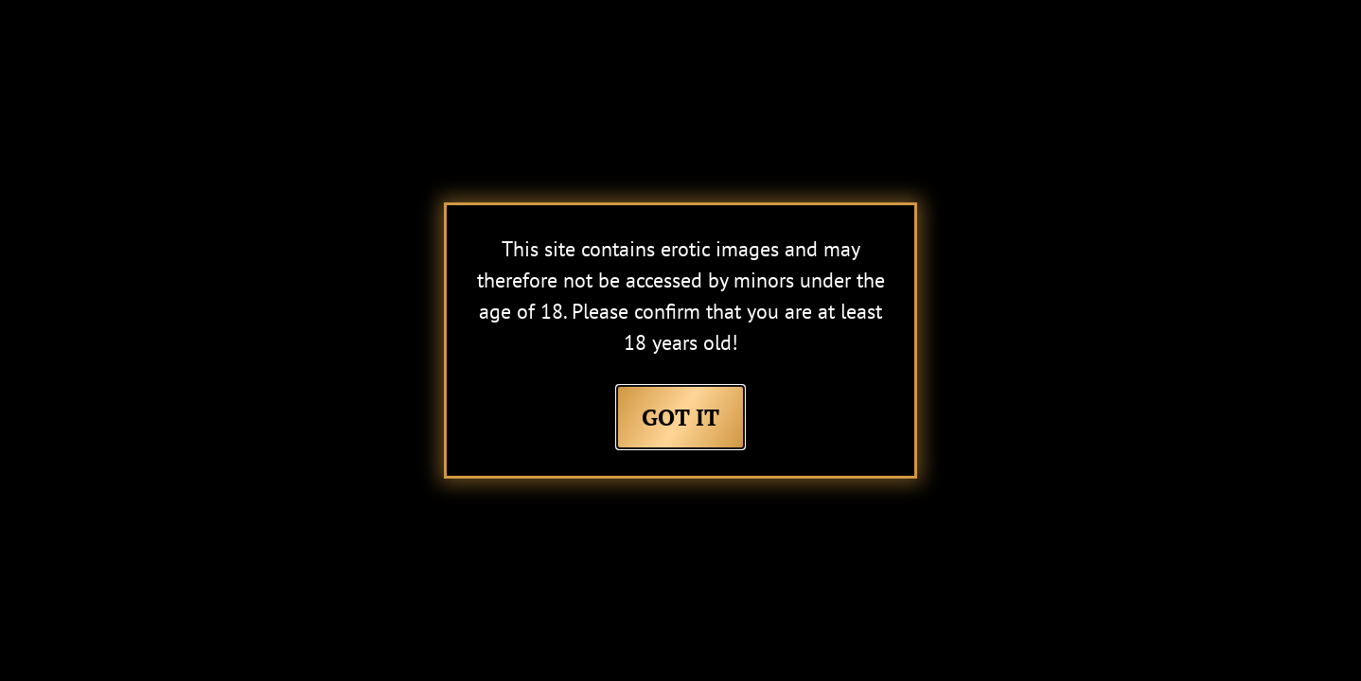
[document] (680, 340)
